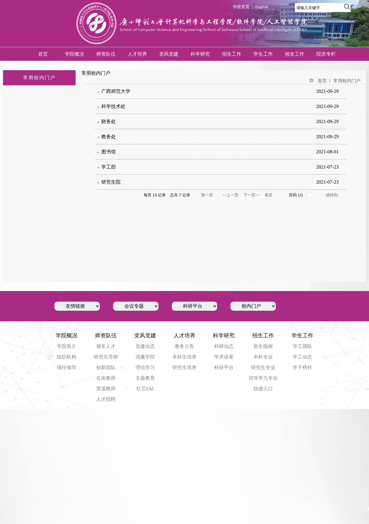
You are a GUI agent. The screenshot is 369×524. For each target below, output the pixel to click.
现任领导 (66, 367)
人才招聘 (106, 399)
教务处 (108, 136)
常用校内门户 (347, 80)
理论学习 (145, 367)
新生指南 (263, 346)
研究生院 (111, 182)
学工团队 (302, 346)
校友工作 (294, 54)
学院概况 (74, 54)
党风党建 (168, 54)
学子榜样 (302, 367)
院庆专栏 (326, 54)
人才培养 (137, 54)
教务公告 (184, 346)
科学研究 (200, 54)
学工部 (108, 166)
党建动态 (145, 346)
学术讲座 (223, 356)
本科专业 (263, 356)
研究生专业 (263, 367)
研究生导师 (106, 356)
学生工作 (263, 54)
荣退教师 (106, 388)
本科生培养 (184, 356)
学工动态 (302, 356)
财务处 (108, 121)
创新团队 (106, 367)
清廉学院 (145, 356)
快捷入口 (263, 388)
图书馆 (108, 151)
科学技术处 (113, 106)
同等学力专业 (263, 378)
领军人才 (106, 346)
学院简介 (66, 346)
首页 (43, 54)
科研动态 (223, 346)
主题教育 (145, 378)
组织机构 (66, 356)
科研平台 (223, 367)
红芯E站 (145, 388)
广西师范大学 (115, 91)
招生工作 (231, 54)
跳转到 (332, 195)
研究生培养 (184, 367)
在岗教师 (106, 378)
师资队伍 (106, 54)
